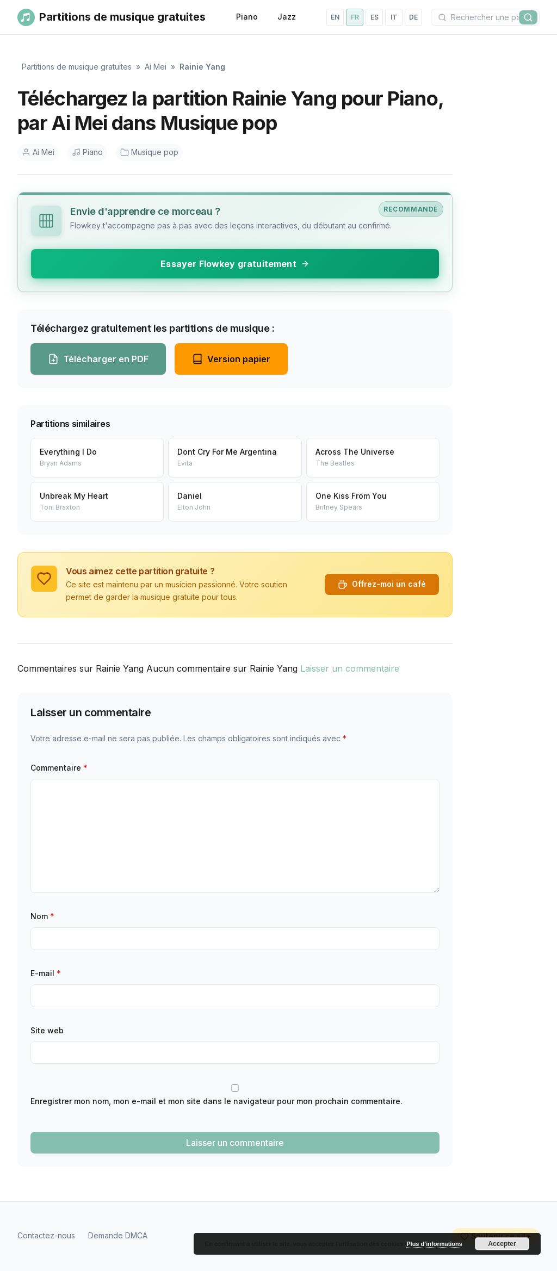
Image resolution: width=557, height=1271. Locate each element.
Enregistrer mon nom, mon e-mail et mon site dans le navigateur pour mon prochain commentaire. (216, 1101)
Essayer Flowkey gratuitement (234, 263)
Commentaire (59, 767)
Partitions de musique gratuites (77, 66)
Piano (247, 16)
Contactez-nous (46, 1235)
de (413, 17)
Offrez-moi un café (382, 584)
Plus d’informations (434, 1244)
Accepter (502, 1244)
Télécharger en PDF (98, 359)
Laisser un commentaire (349, 668)
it (394, 17)
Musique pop (149, 152)
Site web (47, 1030)
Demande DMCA (117, 1235)
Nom (42, 916)
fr (355, 17)
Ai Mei (155, 66)
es (374, 17)
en (335, 17)
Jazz (286, 16)
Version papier (231, 359)
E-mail (45, 973)
